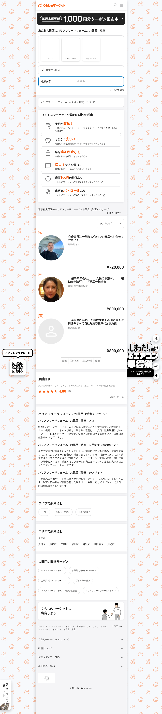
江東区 (64, 544)
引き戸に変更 (84, 512)
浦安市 (52, 544)
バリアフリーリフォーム (52, 570)
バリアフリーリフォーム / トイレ (101, 590)
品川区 (75, 544)
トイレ (44, 512)
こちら (98, 182)
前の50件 (75, 360)
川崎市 (110, 544)
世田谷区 (98, 544)
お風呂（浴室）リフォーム (84, 570)
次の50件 (87, 360)
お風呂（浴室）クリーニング (54, 580)
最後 (97, 360)
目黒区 (86, 544)
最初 (64, 360)
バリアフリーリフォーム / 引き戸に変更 (59, 590)
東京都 (41, 538)
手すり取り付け (83, 580)
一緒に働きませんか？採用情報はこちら (5, 692)
